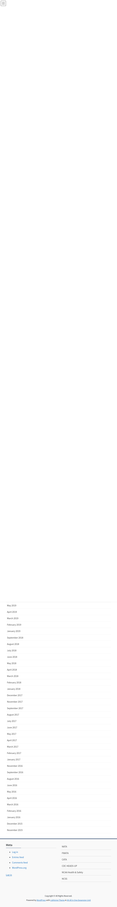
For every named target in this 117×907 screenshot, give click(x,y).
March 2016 (12, 804)
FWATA (65, 853)
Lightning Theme (57, 900)
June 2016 (12, 785)
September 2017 (15, 708)
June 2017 (12, 727)
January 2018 (13, 688)
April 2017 (12, 740)
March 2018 (12, 676)
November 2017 (15, 701)
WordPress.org (19, 867)
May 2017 (11, 733)
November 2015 (15, 830)
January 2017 (13, 759)
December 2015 (14, 823)
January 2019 (13, 631)
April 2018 (12, 669)
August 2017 (13, 714)
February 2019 (14, 624)
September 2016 (15, 772)
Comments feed (20, 862)
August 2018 (13, 644)
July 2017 (11, 721)
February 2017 (14, 753)
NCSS (64, 878)
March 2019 (12, 618)
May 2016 (11, 791)
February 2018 (14, 682)
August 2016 (13, 778)
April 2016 (12, 798)
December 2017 (14, 695)
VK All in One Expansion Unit (79, 900)
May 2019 (11, 605)
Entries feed (18, 857)
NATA (64, 846)
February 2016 (14, 810)
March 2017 (12, 746)
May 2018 (11, 663)
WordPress (41, 900)
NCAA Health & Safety (72, 872)
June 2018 (12, 656)
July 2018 (11, 650)
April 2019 (12, 611)
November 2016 (15, 765)
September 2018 (15, 637)
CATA (64, 859)
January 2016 (13, 817)
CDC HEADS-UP (69, 865)
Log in (15, 851)
